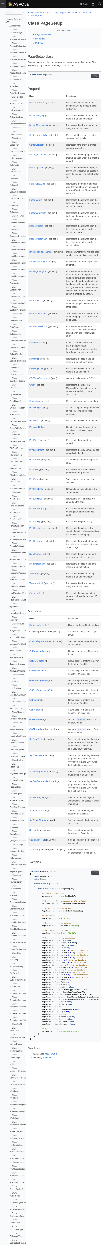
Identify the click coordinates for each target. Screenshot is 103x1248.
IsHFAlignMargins (37, 287)
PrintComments (36, 492)
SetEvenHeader (36, 829)
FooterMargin (35, 213)
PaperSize (34, 459)
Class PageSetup (36, 15)
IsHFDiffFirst (35, 326)
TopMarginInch (36, 641)
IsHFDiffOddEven (37, 339)
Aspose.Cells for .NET (69, 13)
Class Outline (17, 760)
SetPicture (34, 933)
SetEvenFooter (36, 810)
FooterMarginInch (37, 226)
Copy (90, 76)
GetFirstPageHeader (39, 758)
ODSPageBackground (39, 414)
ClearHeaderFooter (38, 683)
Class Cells (16, 138)
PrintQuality (34, 566)
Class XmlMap (18, 1162)
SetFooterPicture (37, 904)
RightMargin (35, 605)
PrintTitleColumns (37, 573)
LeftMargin (34, 391)
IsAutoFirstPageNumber (40, 265)
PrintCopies (34, 505)
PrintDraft (33, 514)
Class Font (16, 492)
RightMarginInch (37, 618)
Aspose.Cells (15, 26)
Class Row (16, 875)
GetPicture (34, 790)
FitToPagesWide (37, 193)
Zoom (32, 651)
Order (32, 420)
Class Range (17, 845)
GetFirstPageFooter (38, 745)
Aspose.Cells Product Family (46, 13)
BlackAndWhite (36, 102)
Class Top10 (17, 1024)
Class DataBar (18, 314)
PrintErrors (34, 524)
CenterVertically (36, 151)
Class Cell (16, 128)
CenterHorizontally (38, 141)
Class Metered (18, 712)
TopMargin (34, 628)
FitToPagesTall (36, 174)
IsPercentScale (36, 371)
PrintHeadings (36, 553)
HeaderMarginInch (38, 252)
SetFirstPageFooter (38, 849)
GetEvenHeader (37, 732)
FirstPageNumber (37, 161)
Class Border (17, 97)
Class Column (18, 216)
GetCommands (36, 712)
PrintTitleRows (36, 589)
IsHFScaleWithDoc (38, 355)
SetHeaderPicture (37, 923)
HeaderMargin (36, 239)
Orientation (34, 436)
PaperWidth (35, 469)
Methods (39, 43)
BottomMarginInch (38, 128)
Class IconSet (18, 624)
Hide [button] (66, 30)
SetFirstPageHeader (39, 862)
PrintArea (33, 482)
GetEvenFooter (36, 722)
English (84, 4)
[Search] (14, 13)
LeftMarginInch (36, 404)
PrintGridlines (35, 544)
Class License (18, 675)
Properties (40, 39)
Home (30, 13)
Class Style (16, 953)
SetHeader (34, 913)
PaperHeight (35, 446)
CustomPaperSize (38, 702)
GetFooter (34, 771)
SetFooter (34, 894)
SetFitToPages (36, 881)
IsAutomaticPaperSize (39, 278)
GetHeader (34, 780)
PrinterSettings (36, 534)
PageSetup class (43, 34)
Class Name (17, 723)
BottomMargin (36, 115)
